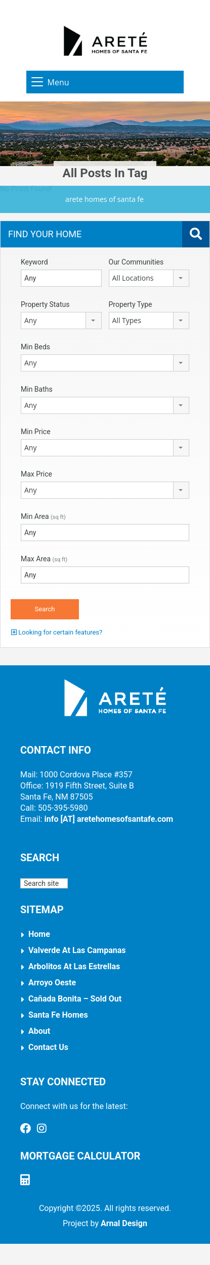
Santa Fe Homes (58, 1015)
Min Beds (35, 347)
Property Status (45, 304)
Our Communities (136, 262)
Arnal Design (124, 1223)
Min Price (36, 432)
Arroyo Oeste (52, 982)
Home (39, 934)
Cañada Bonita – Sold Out (74, 999)
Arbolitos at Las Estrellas (74, 966)
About (39, 1031)
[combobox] (149, 278)
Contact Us (48, 1047)
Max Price (36, 474)
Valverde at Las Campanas (77, 950)
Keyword (34, 262)
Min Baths (37, 389)
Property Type (130, 304)
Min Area (43, 516)
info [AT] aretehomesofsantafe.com (108, 819)
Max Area (44, 559)
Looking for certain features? (56, 632)
